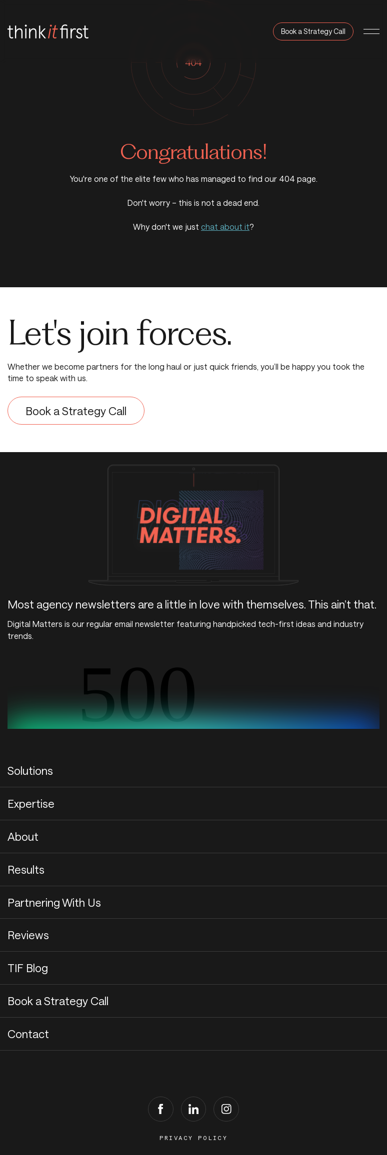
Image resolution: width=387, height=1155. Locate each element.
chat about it (225, 226)
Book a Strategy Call (313, 31)
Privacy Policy (194, 1138)
